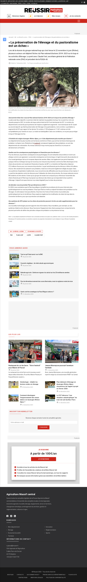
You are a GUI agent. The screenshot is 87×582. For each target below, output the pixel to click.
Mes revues (56, 16)
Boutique (10, 574)
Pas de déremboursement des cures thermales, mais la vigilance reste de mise (47, 281)
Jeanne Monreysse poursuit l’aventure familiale (59, 367)
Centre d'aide (22, 577)
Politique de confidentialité (56, 577)
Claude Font (39, 235)
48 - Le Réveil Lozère (17, 231)
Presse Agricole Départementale (54, 574)
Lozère (36, 143)
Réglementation (51, 530)
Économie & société (34, 231)
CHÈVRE (31, 1)
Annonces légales (18, 16)
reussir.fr (4, 1)
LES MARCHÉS (5, 3)
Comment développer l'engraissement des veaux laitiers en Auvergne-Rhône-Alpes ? (30, 398)
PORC (24, 3)
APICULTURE (11, 1)
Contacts (20, 574)
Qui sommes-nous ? (33, 574)
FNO (11, 235)
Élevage (10, 530)
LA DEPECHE (61, 1)
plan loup (19, 235)
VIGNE (28, 3)
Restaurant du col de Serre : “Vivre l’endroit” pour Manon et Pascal (24, 367)
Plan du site (73, 574)
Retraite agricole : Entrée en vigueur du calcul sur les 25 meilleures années (45, 272)
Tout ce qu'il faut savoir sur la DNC (32, 254)
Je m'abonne (38, 16)
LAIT (67, 1)
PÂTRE (20, 3)
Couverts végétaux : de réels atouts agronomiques (37, 263)
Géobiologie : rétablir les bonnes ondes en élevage (29, 383)
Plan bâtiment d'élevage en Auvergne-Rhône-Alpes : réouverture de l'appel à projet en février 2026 (67, 385)
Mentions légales (37, 577)
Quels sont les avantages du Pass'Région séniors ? (37, 292)
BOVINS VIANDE (23, 1)
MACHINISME (13, 3)
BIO (17, 1)
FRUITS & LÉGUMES (39, 1)
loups (29, 235)
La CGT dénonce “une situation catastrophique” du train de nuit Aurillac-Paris (67, 397)
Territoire (11, 536)
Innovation (49, 527)
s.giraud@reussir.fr (12, 545)
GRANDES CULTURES (51, 1)
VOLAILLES (34, 3)
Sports (48, 533)
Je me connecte (75, 16)
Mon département (14, 527)
